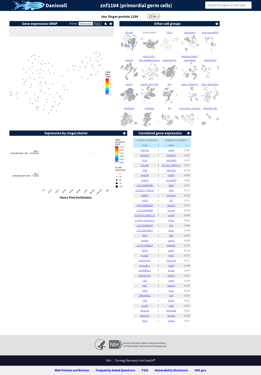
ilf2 (171, 200)
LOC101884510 (145, 225)
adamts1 (144, 155)
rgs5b (145, 200)
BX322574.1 (145, 275)
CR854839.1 (145, 295)
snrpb (171, 150)
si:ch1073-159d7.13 (145, 215)
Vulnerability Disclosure (171, 370)
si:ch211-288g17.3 (171, 165)
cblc (144, 285)
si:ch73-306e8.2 (145, 245)
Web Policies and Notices (72, 370)
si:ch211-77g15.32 (144, 190)
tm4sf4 (144, 240)
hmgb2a (171, 245)
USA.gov (200, 370)
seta (171, 235)
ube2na (171, 205)
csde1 (171, 265)
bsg (171, 225)
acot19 (144, 255)
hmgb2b (171, 155)
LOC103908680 (145, 210)
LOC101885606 (145, 185)
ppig (171, 295)
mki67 (171, 250)
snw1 (171, 290)
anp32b (171, 315)
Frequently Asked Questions (115, 370)
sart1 (171, 305)
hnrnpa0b (171, 310)
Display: (73, 23)
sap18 (171, 215)
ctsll (145, 300)
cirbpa (171, 240)
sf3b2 (171, 220)
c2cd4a (145, 165)
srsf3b (171, 175)
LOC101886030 (145, 205)
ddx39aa (171, 170)
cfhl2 (144, 170)
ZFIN (154, 16)
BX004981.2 (145, 270)
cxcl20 (144, 305)
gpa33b (145, 175)
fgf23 (144, 235)
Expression (86, 23)
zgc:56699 (171, 180)
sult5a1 (144, 195)
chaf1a (171, 275)
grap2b (144, 180)
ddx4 (171, 185)
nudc (171, 255)
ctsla (171, 190)
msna (171, 230)
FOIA (145, 370)
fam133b (171, 260)
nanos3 (171, 285)
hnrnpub (171, 195)
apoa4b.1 (145, 265)
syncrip (171, 210)
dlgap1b (144, 310)
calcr (144, 280)
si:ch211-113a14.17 (145, 220)
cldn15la (144, 150)
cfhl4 (144, 290)
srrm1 (171, 280)
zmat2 (171, 320)
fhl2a (144, 320)
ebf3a (145, 250)
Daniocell (56, 5)
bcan (144, 160)
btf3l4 (171, 300)
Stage (97, 23)
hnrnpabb (171, 160)
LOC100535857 (145, 230)
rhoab (171, 270)
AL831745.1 (145, 260)
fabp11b (144, 315)
